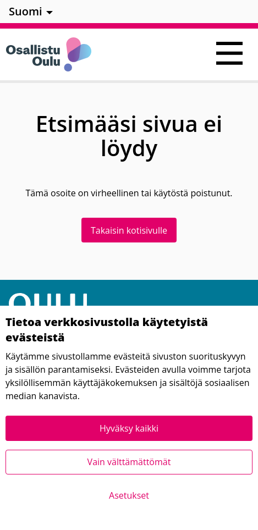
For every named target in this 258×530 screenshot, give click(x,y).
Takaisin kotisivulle (129, 230)
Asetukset (129, 495)
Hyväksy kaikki (129, 428)
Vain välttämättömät (129, 462)
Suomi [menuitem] (25, 11)
